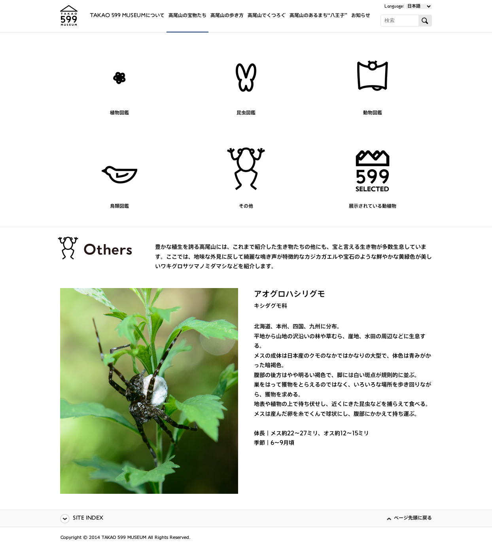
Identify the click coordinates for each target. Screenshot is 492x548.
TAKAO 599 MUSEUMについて (127, 16)
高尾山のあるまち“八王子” (318, 16)
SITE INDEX (88, 518)
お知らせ (360, 16)
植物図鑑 (119, 113)
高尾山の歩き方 (227, 16)
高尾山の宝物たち (187, 16)
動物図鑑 (372, 113)
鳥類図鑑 (119, 206)
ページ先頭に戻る (413, 518)
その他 (246, 206)
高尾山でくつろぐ (267, 16)
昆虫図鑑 (246, 113)
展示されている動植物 (372, 206)
